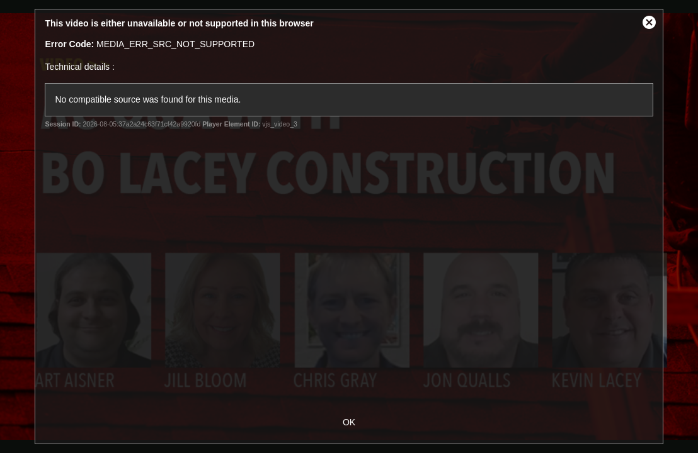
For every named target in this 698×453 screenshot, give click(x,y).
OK (349, 422)
